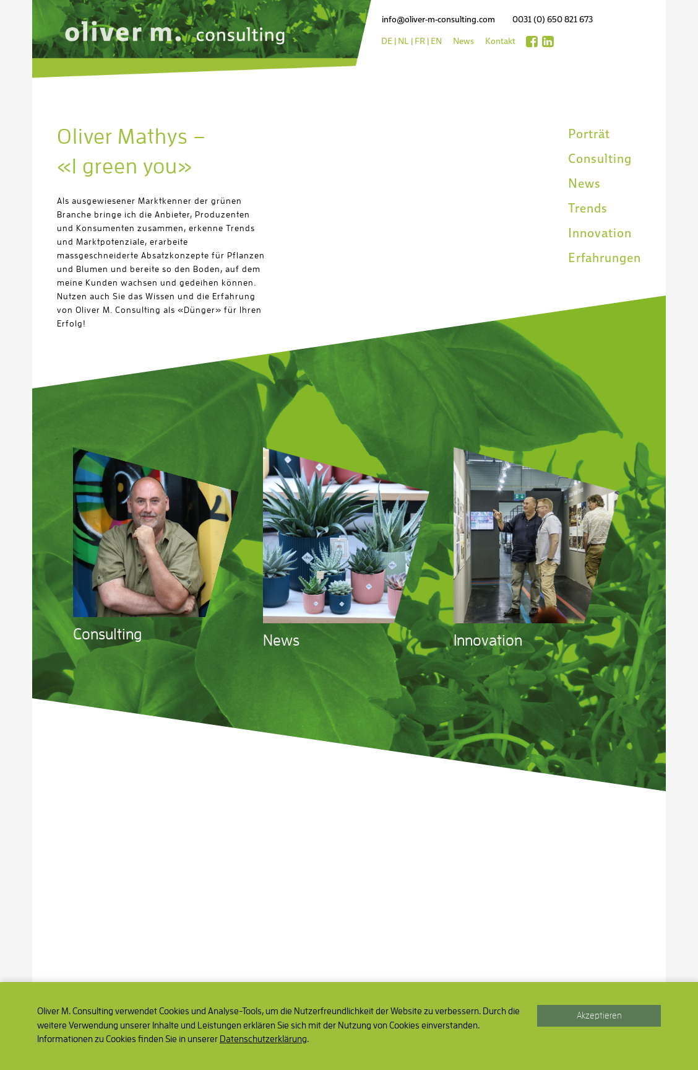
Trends (588, 208)
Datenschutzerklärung (263, 1039)
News (463, 40)
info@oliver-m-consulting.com (438, 19)
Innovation (600, 233)
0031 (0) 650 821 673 (552, 19)
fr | (422, 40)
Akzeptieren (599, 1015)
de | (388, 40)
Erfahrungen (604, 258)
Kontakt (500, 40)
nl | (405, 40)
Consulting (600, 159)
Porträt (589, 134)
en (436, 40)
